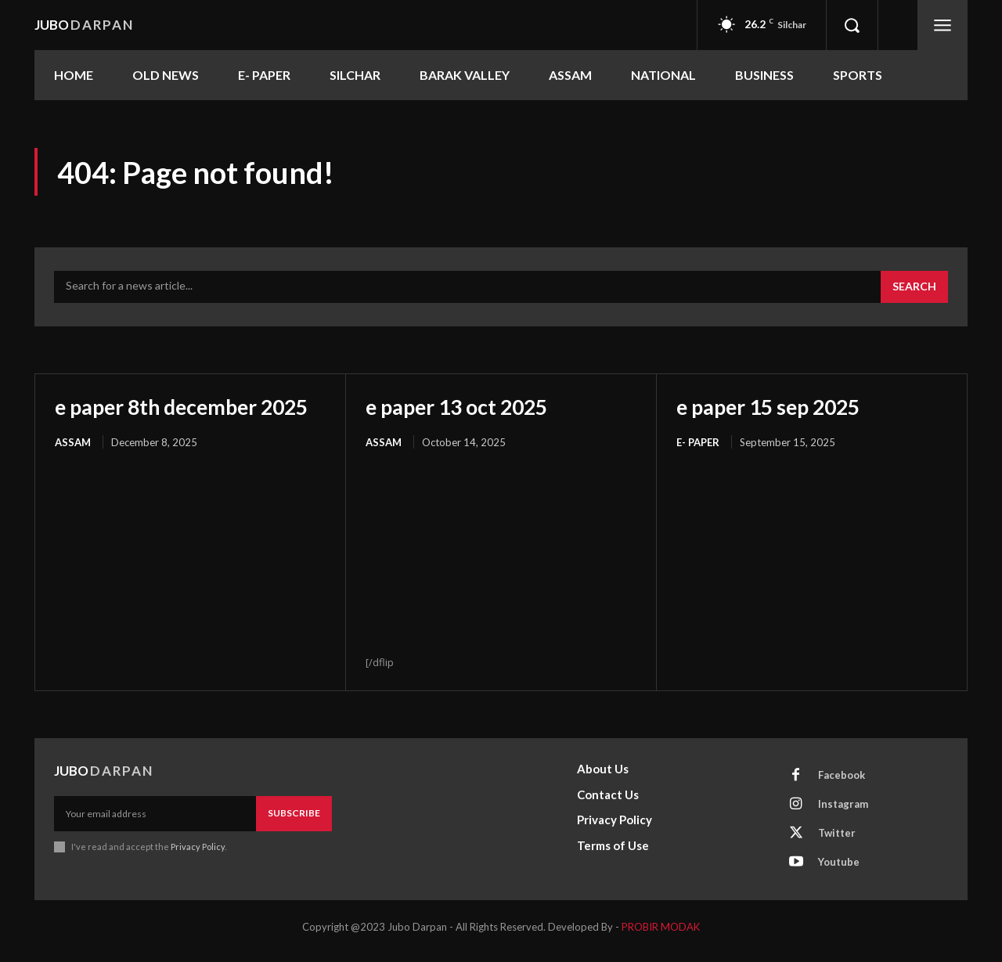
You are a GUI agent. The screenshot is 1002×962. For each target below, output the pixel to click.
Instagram (843, 812)
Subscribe (294, 821)
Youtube (839, 870)
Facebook (841, 783)
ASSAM (73, 467)
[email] (155, 822)
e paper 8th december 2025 (164, 419)
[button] (852, 25)
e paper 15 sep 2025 (774, 406)
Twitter (837, 841)
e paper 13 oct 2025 (463, 406)
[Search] (914, 287)
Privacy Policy (198, 854)
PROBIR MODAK (661, 935)
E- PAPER (697, 441)
